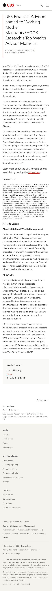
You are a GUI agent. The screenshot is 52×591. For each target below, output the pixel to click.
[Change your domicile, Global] (26, 521)
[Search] (41, 5)
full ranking (34, 172)
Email (9, 374)
